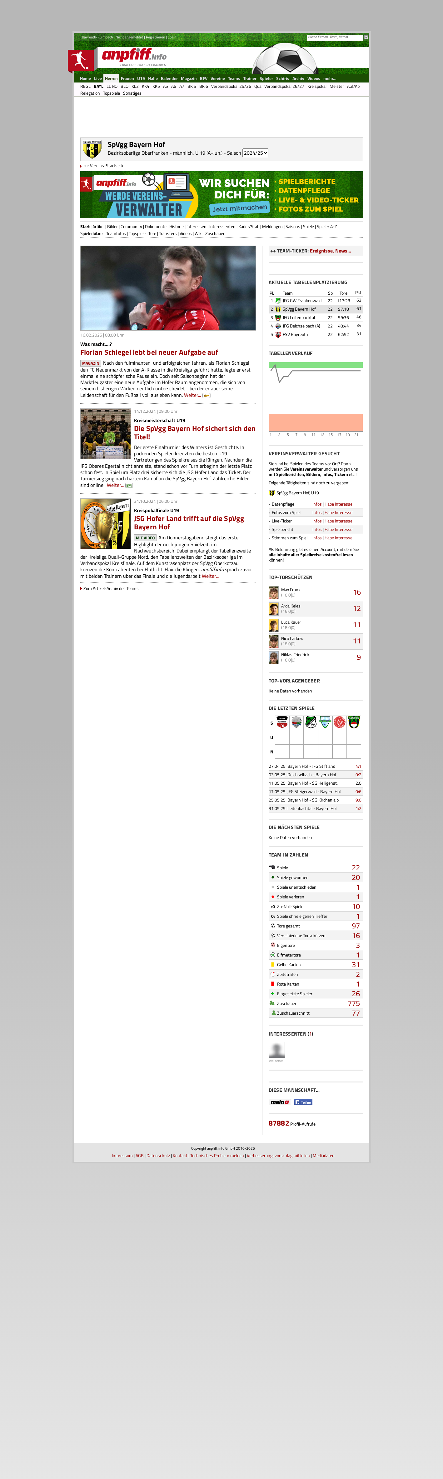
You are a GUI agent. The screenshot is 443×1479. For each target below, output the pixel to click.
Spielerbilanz (91, 283)
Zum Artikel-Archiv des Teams (111, 638)
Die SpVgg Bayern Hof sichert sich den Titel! (195, 482)
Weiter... (192, 445)
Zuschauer (215, 283)
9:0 (358, 1037)
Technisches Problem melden (217, 1471)
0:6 (358, 1029)
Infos (317, 741)
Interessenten (222, 276)
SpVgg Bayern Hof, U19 (297, 730)
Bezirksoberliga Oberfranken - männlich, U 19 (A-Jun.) (165, 203)
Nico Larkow (292, 875)
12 (357, 845)
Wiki (198, 283)
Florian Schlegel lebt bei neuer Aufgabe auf (149, 402)
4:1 (358, 1003)
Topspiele (137, 283)
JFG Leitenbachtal (299, 555)
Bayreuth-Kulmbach (97, 37)
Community (131, 276)
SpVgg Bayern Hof (299, 546)
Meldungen (272, 276)
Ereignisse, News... (330, 300)
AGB (140, 1471)
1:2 (358, 1045)
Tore (152, 283)
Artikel (98, 276)
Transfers (168, 283)
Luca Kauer (291, 859)
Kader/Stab (248, 276)
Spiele (308, 276)
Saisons (293, 276)
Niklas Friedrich (295, 892)
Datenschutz (158, 1471)
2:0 (358, 1020)
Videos (186, 283)
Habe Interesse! (339, 741)
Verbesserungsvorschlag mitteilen (278, 1471)
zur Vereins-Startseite (103, 215)
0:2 (358, 1012)
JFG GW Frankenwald (302, 538)
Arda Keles (291, 843)
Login (172, 37)
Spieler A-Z (327, 276)
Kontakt (180, 1471)
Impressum (122, 1471)
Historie (176, 276)
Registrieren (155, 37)
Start (85, 276)
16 (357, 829)
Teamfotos (116, 283)
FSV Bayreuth (295, 571)
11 (357, 861)
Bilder (112, 276)
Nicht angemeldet (129, 37)
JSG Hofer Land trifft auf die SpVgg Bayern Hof (189, 572)
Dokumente (156, 276)
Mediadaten (324, 1471)
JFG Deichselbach (298, 563)
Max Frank (291, 827)
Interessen (197, 276)
